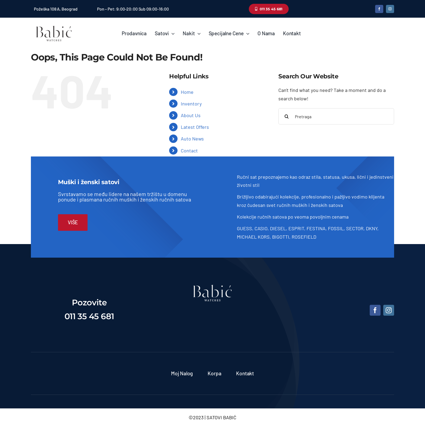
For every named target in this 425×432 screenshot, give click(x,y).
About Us (191, 115)
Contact (189, 150)
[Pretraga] (336, 116)
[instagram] (390, 9)
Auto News (192, 139)
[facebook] (379, 9)
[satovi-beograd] (212, 287)
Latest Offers (195, 127)
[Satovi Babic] (54, 26)
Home (187, 92)
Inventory (191, 104)
